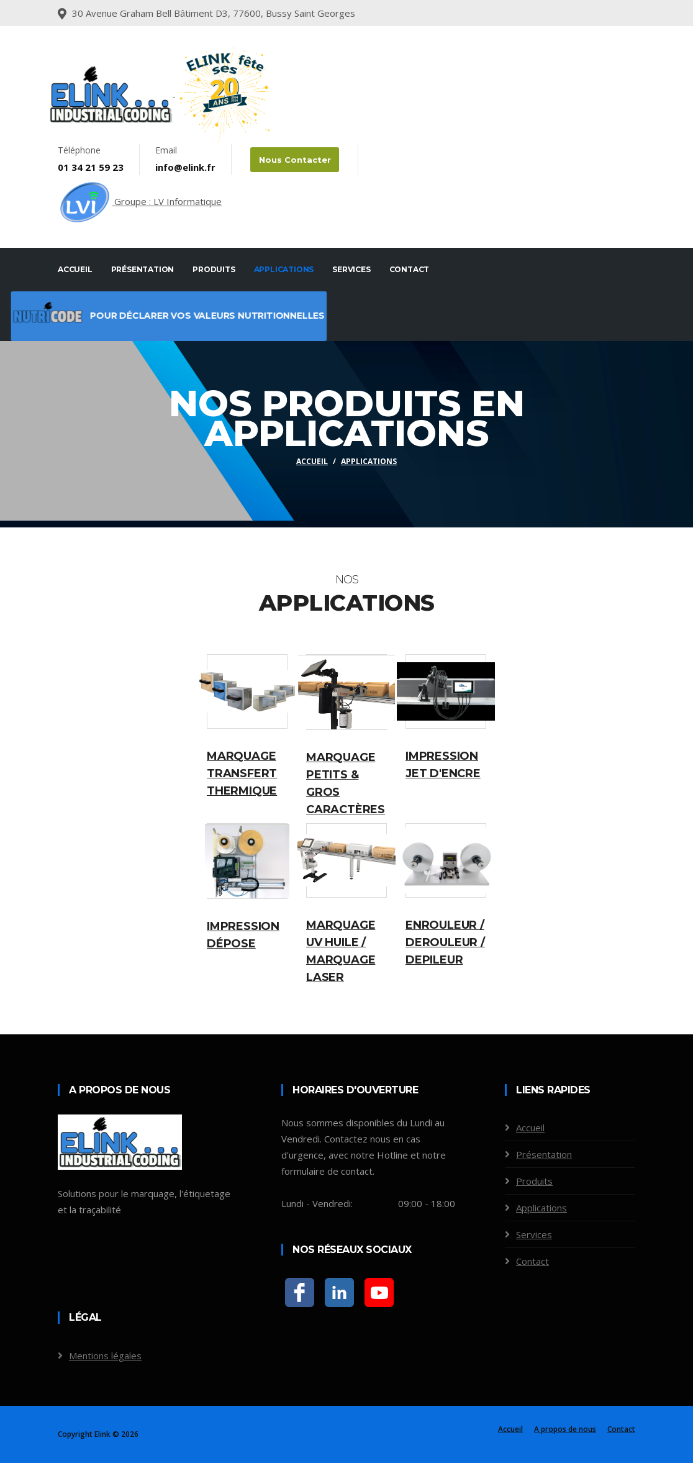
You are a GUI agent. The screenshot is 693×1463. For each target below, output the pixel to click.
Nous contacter (294, 160)
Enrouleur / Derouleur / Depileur (445, 942)
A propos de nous (565, 1429)
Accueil (75, 269)
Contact (409, 269)
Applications (284, 269)
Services (351, 269)
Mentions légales (105, 1355)
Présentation (142, 269)
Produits (213, 269)
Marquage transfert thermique (242, 773)
